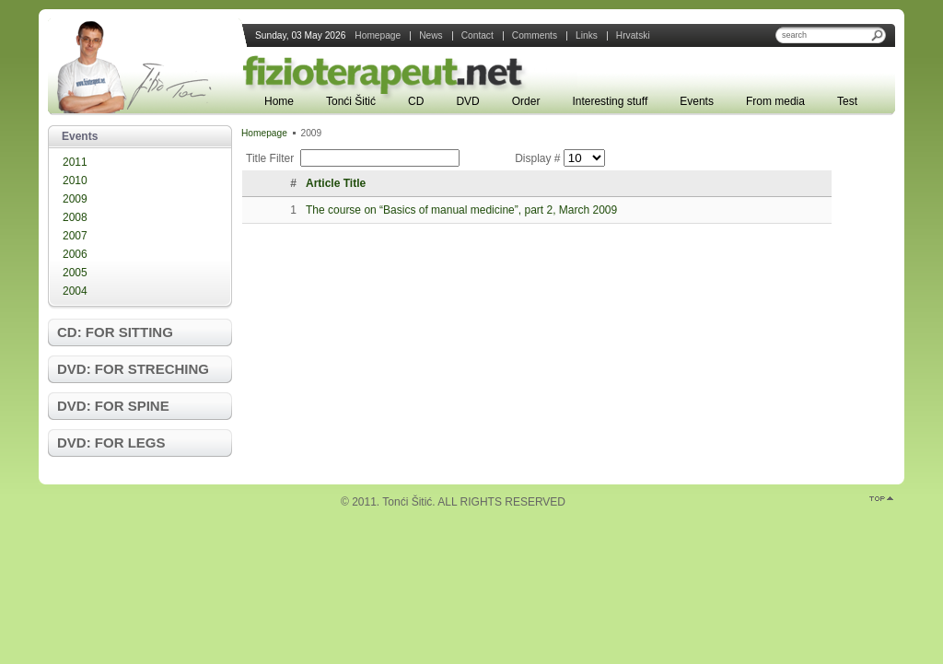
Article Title (336, 183)
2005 (75, 272)
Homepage (264, 133)
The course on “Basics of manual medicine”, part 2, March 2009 (461, 210)
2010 (75, 180)
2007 (75, 235)
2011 (75, 162)
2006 (75, 254)
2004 (75, 291)
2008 (75, 217)
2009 (75, 198)
